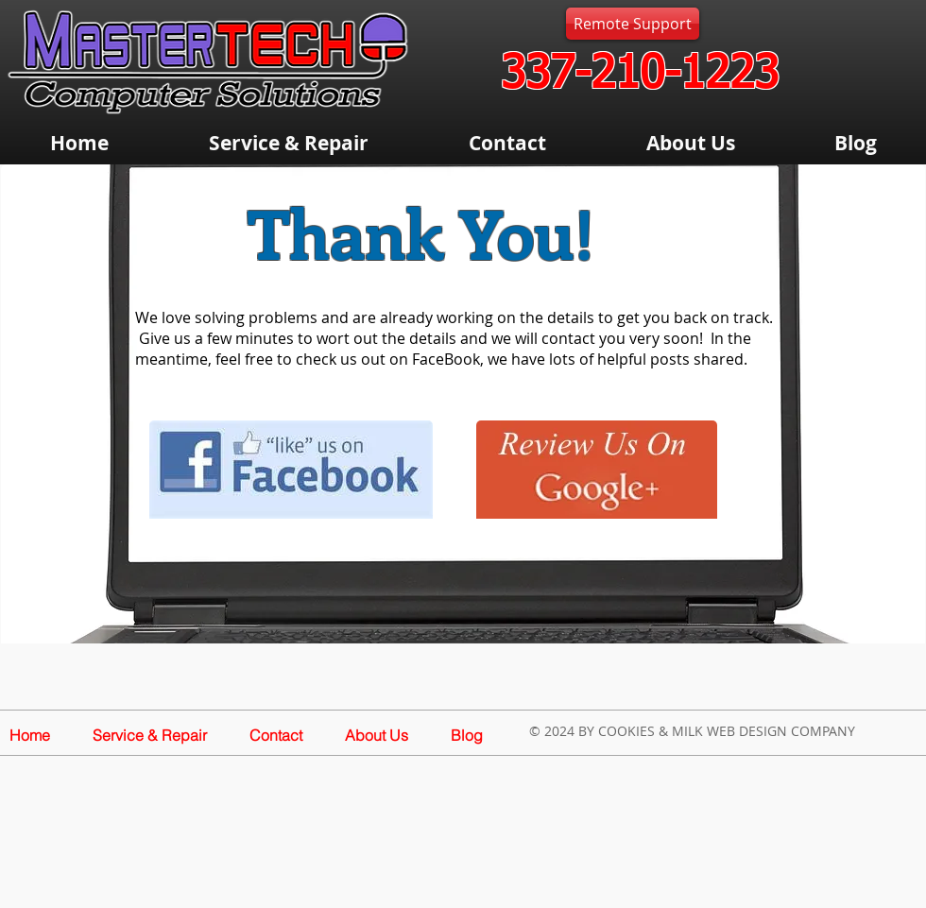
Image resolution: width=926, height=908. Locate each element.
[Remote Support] (632, 24)
